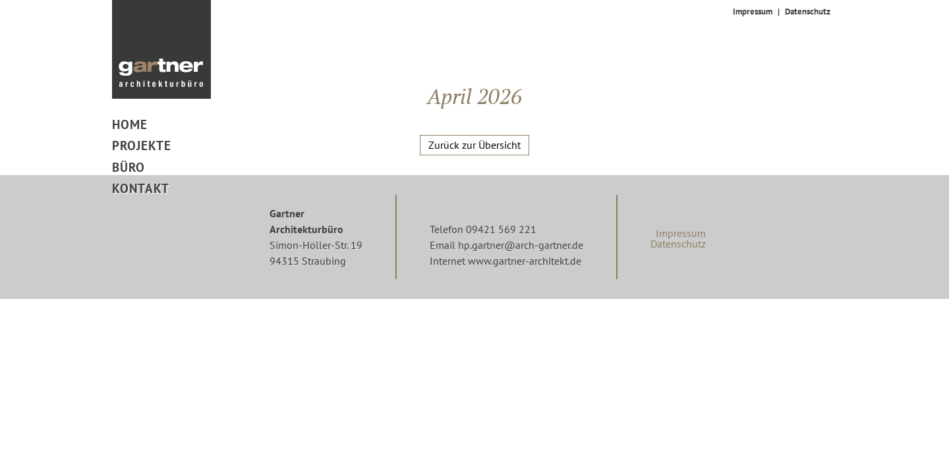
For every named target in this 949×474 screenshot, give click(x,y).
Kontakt (140, 188)
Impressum (752, 11)
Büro (128, 167)
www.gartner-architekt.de (524, 260)
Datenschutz (807, 11)
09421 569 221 (501, 229)
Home (130, 124)
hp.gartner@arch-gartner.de (520, 244)
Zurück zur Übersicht (474, 144)
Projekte (141, 145)
